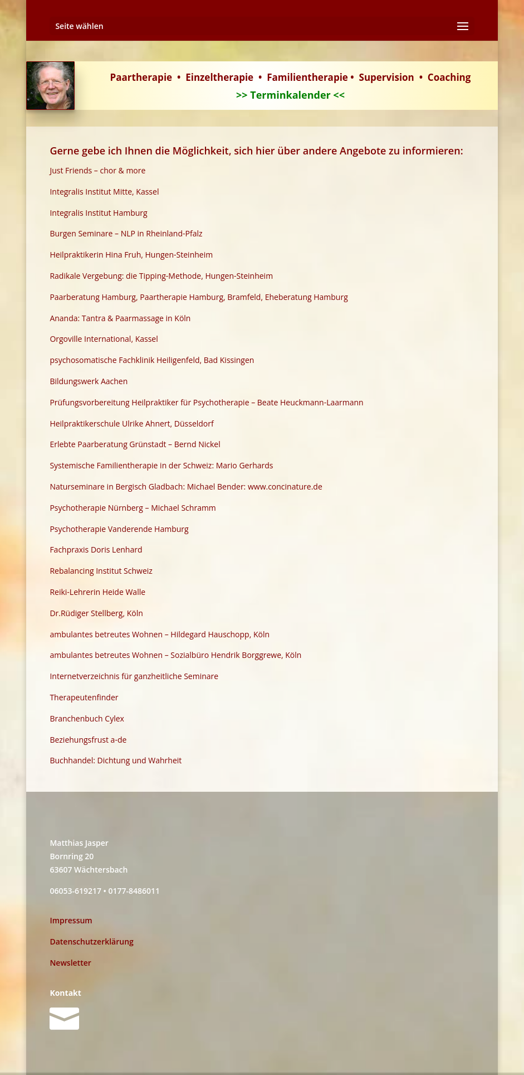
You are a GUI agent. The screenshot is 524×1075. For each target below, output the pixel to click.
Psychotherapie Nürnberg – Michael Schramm (133, 507)
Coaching (449, 77)
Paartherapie (141, 77)
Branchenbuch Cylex (87, 718)
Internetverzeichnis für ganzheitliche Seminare (134, 676)
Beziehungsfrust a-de (88, 739)
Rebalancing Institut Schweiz (101, 570)
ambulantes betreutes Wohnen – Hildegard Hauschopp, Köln (160, 634)
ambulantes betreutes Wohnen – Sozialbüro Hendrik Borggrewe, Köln (175, 655)
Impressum (71, 920)
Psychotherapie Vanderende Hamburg (119, 529)
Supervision (386, 77)
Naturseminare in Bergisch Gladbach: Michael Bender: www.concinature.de (186, 486)
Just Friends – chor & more (97, 170)
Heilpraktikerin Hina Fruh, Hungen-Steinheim (131, 254)
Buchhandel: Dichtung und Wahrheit (116, 760)
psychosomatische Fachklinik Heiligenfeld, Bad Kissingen (152, 360)
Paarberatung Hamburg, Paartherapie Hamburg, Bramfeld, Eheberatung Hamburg (198, 297)
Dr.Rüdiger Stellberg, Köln (96, 613)
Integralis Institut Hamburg (98, 212)
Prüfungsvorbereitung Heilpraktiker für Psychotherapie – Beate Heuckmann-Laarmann (206, 402)
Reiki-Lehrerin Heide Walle (97, 592)
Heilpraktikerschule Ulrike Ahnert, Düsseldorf (131, 423)
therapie (233, 77)
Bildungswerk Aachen (89, 381)
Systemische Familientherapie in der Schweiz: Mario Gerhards (161, 465)
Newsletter (70, 962)
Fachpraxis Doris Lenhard (96, 549)
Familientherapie (307, 77)
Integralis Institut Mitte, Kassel (104, 191)
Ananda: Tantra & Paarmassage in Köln (120, 318)
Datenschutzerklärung (91, 941)
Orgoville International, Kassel (104, 338)
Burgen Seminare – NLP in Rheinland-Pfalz (126, 233)
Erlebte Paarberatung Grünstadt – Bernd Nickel (135, 444)
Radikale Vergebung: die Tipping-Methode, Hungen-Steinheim (161, 275)
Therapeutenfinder (84, 697)
